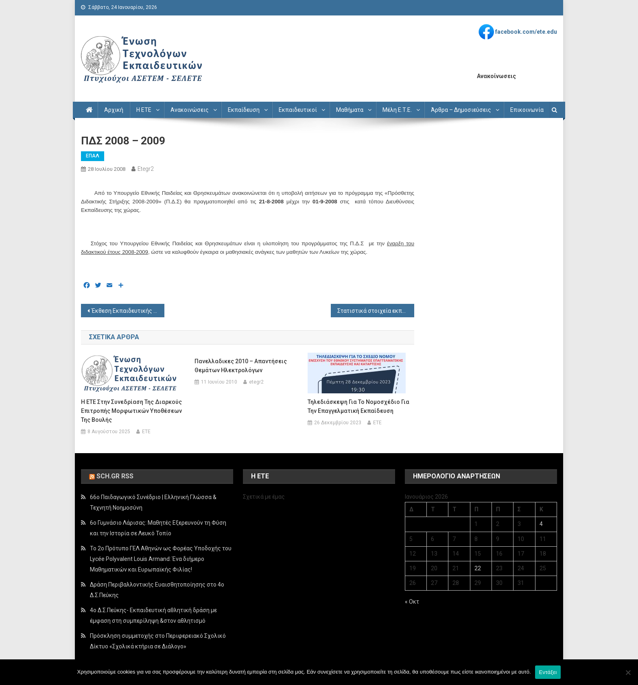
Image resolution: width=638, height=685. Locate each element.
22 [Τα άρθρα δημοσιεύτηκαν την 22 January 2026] (477, 568)
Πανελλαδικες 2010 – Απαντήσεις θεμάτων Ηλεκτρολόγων (240, 365)
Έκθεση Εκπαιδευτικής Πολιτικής (128, 311)
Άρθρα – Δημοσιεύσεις (461, 110)
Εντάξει (548, 672)
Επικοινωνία (527, 110)
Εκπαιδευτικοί (298, 110)
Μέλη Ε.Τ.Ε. (397, 110)
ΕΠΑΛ (92, 156)
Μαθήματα (349, 110)
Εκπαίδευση (244, 110)
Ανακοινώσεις (189, 110)
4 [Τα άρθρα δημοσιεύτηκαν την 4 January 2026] (541, 524)
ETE (146, 431)
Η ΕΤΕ (143, 110)
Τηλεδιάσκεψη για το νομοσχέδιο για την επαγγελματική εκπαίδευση (358, 406)
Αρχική (113, 110)
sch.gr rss (114, 476)
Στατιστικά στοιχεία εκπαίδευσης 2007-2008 (375, 311)
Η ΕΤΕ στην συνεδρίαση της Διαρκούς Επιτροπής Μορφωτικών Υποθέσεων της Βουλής (131, 411)
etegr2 (146, 169)
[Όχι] (628, 672)
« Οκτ (412, 601)
